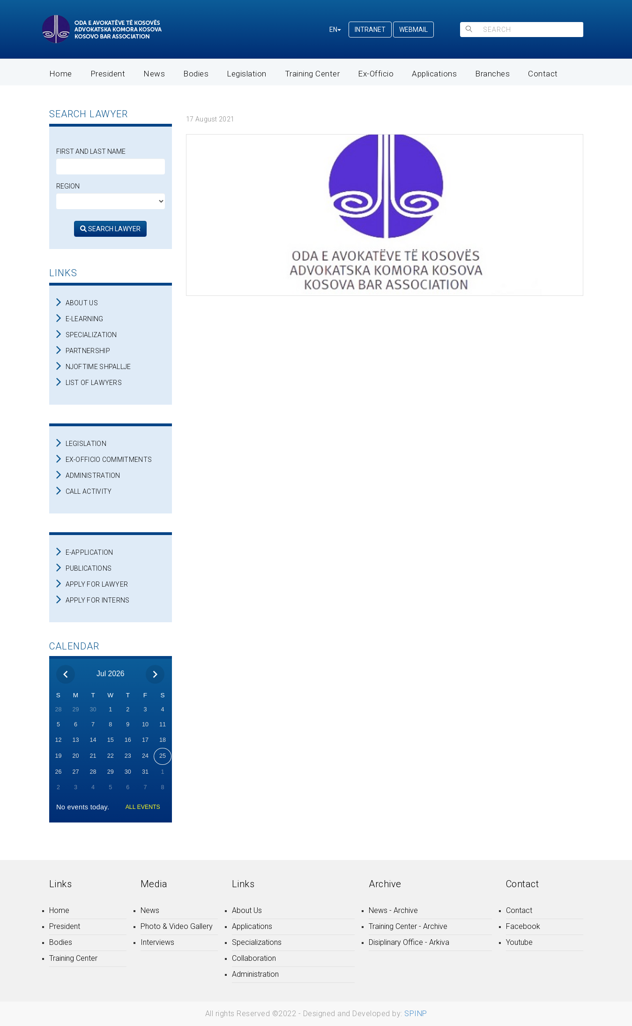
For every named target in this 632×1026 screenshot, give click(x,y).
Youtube (519, 942)
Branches (492, 73)
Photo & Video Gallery (177, 926)
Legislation (247, 73)
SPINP (415, 1013)
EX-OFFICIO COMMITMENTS (109, 459)
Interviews (157, 942)
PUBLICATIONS (89, 568)
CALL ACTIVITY (89, 491)
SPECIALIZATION (91, 335)
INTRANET (370, 29)
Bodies (195, 73)
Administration (255, 974)
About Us (247, 910)
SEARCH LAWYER (110, 229)
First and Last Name (91, 151)
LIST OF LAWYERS (94, 382)
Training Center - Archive (408, 926)
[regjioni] (110, 201)
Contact (543, 73)
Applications (434, 73)
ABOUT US (82, 303)
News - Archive (393, 910)
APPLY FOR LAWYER (97, 584)
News (154, 73)
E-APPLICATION (89, 552)
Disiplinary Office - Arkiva (409, 942)
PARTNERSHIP (88, 351)
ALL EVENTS (143, 807)
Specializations (257, 942)
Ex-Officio (376, 73)
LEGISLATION (86, 443)
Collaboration (254, 958)
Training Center (312, 73)
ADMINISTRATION (93, 475)
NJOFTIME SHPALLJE (98, 366)
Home (60, 73)
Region (68, 186)
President (108, 73)
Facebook (523, 926)
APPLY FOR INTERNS (98, 600)
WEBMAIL (413, 29)
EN (335, 29)
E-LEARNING (85, 319)
